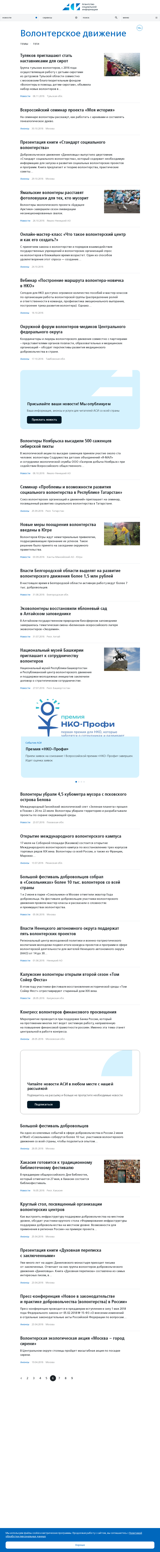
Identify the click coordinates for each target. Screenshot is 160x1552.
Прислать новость (44, 420)
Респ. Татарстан (55, 511)
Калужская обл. (55, 998)
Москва (50, 128)
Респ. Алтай (53, 636)
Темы (24, 43)
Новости (25, 96)
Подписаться (43, 1104)
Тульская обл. (55, 96)
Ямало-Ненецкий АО (59, 220)
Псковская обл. (55, 822)
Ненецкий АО (55, 960)
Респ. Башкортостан (58, 688)
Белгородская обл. (58, 594)
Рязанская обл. (54, 863)
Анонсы (24, 128)
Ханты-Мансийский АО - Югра (64, 557)
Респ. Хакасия (55, 1190)
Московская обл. (55, 1039)
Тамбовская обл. (55, 358)
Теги (36, 43)
